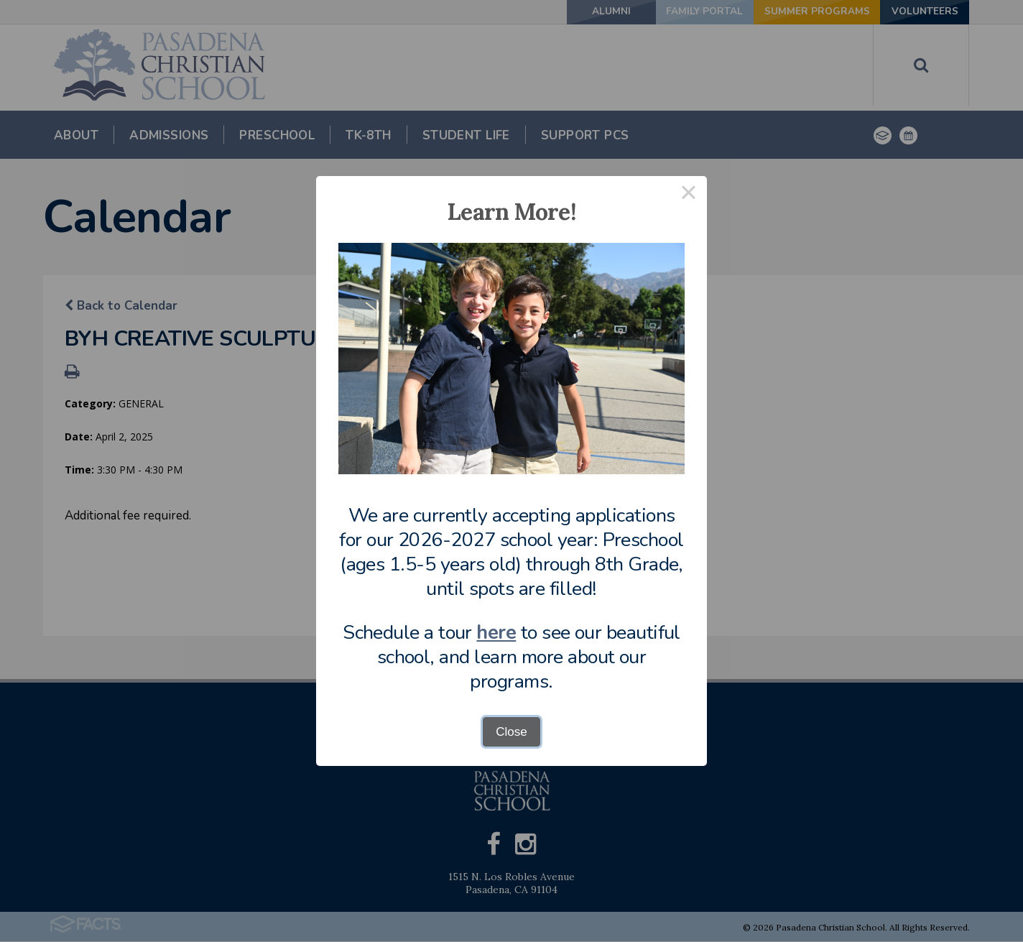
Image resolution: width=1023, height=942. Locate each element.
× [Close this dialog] (689, 194)
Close (511, 732)
